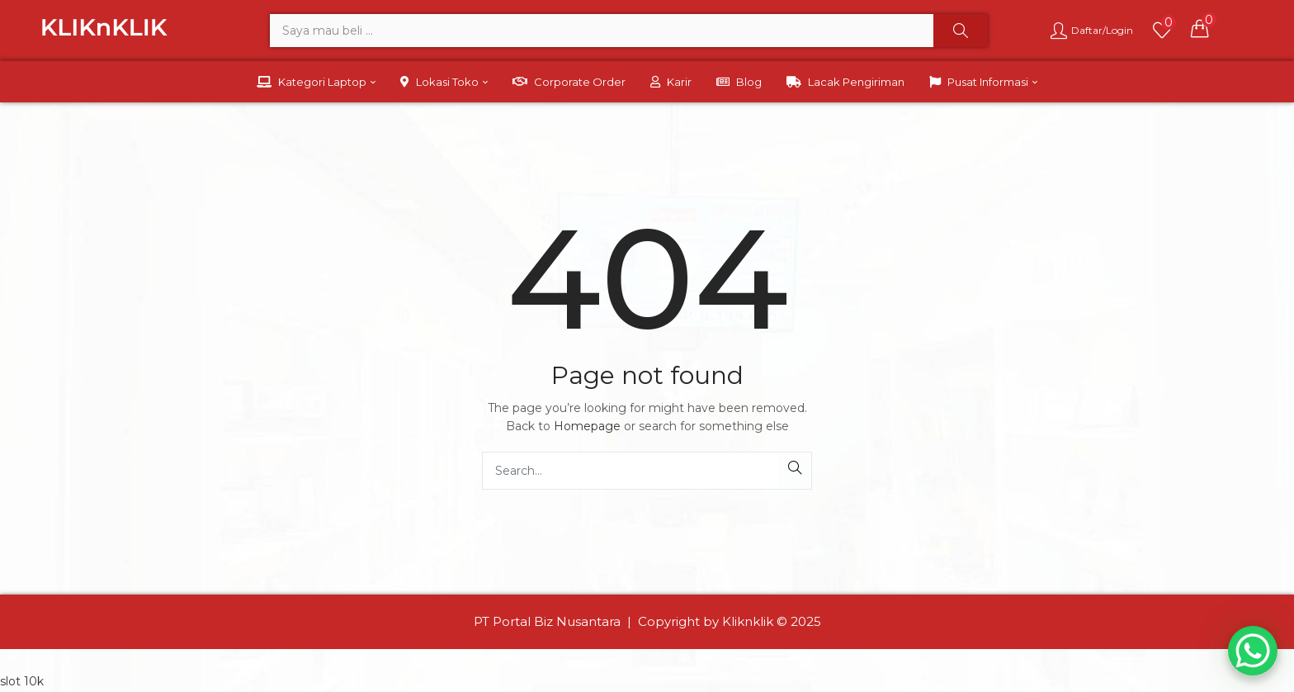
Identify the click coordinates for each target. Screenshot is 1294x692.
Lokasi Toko (444, 81)
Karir (671, 81)
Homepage (587, 426)
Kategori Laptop (316, 81)
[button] (1200, 28)
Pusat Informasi (983, 81)
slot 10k (22, 681)
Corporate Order (569, 81)
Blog (739, 81)
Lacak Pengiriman (845, 81)
